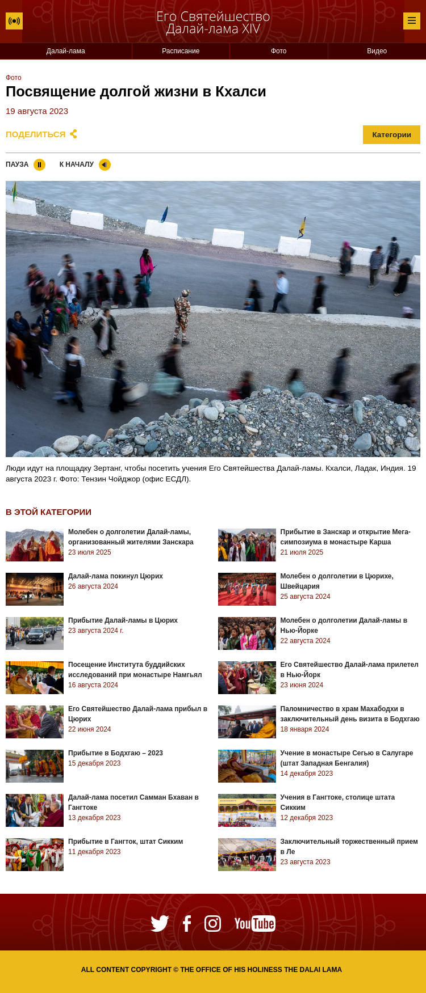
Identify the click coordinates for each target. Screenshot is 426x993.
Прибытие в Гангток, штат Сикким (125, 842)
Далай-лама (66, 51)
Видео (377, 51)
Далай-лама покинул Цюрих (115, 576)
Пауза (17, 164)
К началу (77, 164)
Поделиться (35, 134)
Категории (391, 134)
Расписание (180, 51)
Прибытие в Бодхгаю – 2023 (115, 753)
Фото (279, 51)
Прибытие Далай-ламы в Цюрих (123, 620)
